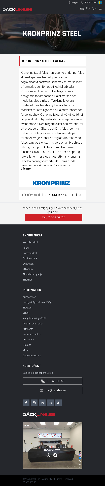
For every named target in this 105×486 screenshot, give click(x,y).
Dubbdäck (28, 263)
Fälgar (26, 247)
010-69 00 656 (90, 2)
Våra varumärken (32, 334)
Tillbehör (27, 279)
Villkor (26, 313)
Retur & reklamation (33, 323)
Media (26, 350)
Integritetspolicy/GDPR (35, 318)
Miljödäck (28, 269)
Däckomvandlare (32, 355)
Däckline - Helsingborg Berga (38, 373)
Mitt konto (28, 329)
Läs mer (26, 168)
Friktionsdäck (30, 258)
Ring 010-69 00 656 (53, 217)
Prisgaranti (28, 339)
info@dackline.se (53, 390)
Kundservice (29, 297)
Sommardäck (30, 253)
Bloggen (27, 307)
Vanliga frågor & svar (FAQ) (37, 302)
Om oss (27, 345)
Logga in (75, 2)
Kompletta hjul (30, 242)
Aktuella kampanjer (33, 274)
